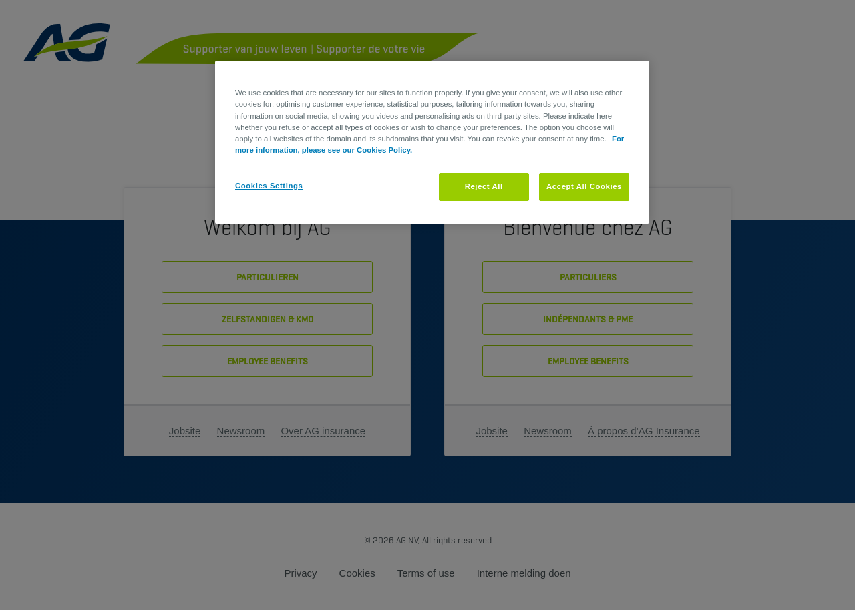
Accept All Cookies (584, 186)
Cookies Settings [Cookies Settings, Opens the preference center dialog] (269, 186)
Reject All (484, 186)
